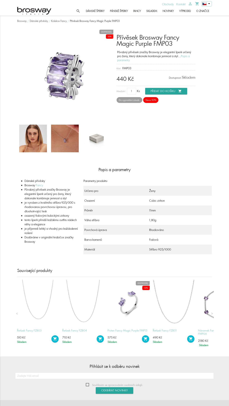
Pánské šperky (119, 11)
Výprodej (185, 11)
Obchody (168, 4)
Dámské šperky (95, 11)
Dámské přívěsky (39, 21)
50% (110, 36)
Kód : (119, 68)
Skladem (151, 11)
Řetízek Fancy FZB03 (29, 330)
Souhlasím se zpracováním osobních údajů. (117, 385)
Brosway (22, 21)
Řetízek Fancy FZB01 (165, 330)
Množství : (121, 91)
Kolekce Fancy (59, 21)
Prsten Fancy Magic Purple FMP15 (127, 330)
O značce (202, 11)
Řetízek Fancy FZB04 (74, 330)
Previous (17, 313)
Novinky (168, 11)
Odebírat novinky (114, 390)
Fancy (137, 11)
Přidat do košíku (166, 91)
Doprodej (106, 31)
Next (212, 313)
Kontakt (181, 4)
